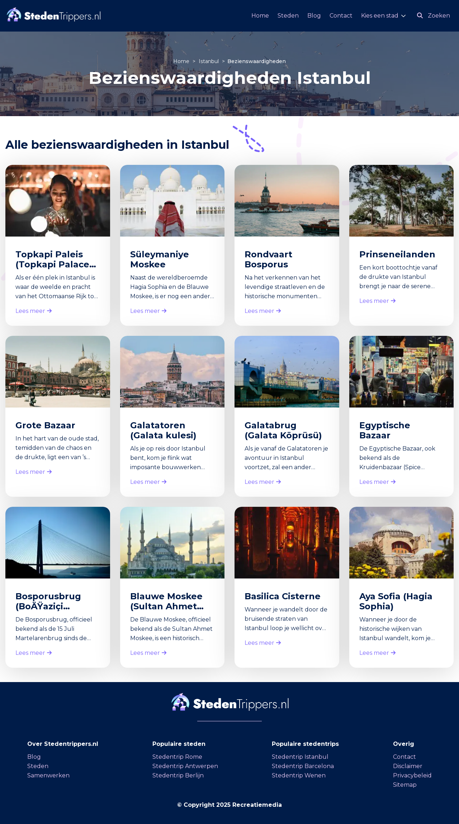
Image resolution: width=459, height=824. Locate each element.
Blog (314, 15)
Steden (288, 15)
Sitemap (405, 784)
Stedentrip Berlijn (178, 775)
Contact (341, 15)
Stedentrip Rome (177, 756)
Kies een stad (379, 15)
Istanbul (209, 61)
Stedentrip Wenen (299, 775)
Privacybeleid (412, 775)
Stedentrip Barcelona (303, 766)
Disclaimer (407, 766)
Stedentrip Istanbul (300, 756)
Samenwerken (48, 775)
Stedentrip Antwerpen (185, 766)
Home (260, 15)
